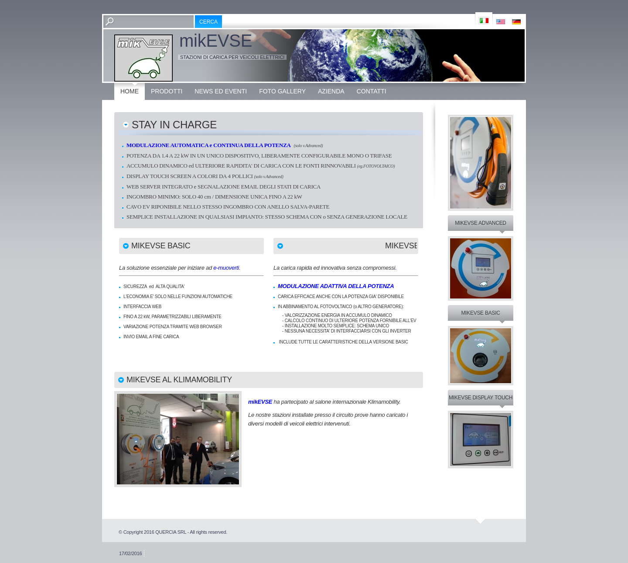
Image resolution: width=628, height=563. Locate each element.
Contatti (371, 91)
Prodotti (166, 91)
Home (129, 91)
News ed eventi (221, 91)
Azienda (331, 91)
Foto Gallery (282, 91)
